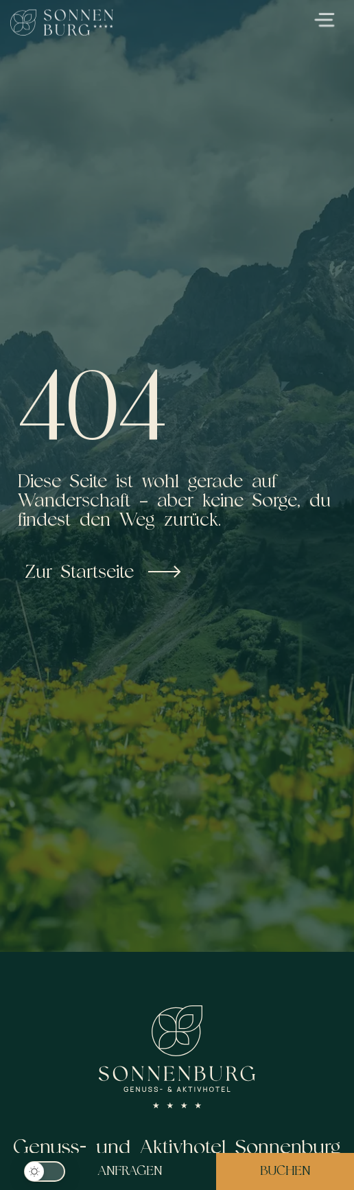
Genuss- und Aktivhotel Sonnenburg (177, 1146)
